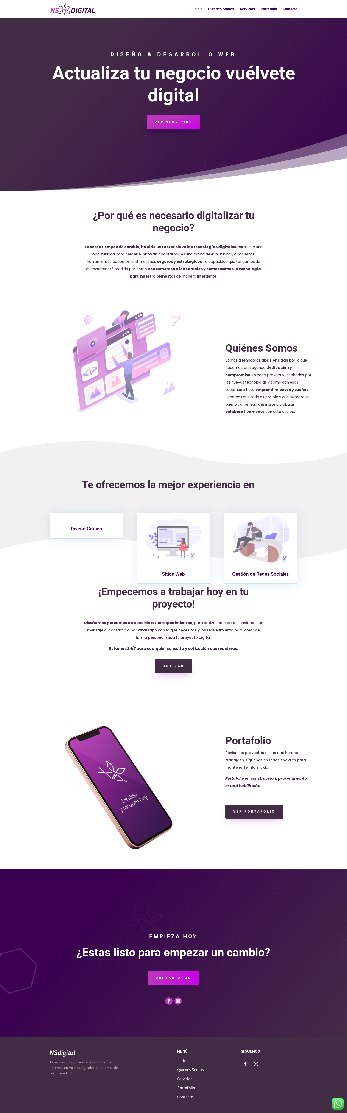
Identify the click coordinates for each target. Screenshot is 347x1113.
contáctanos (173, 978)
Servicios (247, 9)
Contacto (290, 9)
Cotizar (173, 666)
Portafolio (269, 9)
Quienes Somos (221, 9)
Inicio (197, 9)
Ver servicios (174, 122)
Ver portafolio (254, 811)
